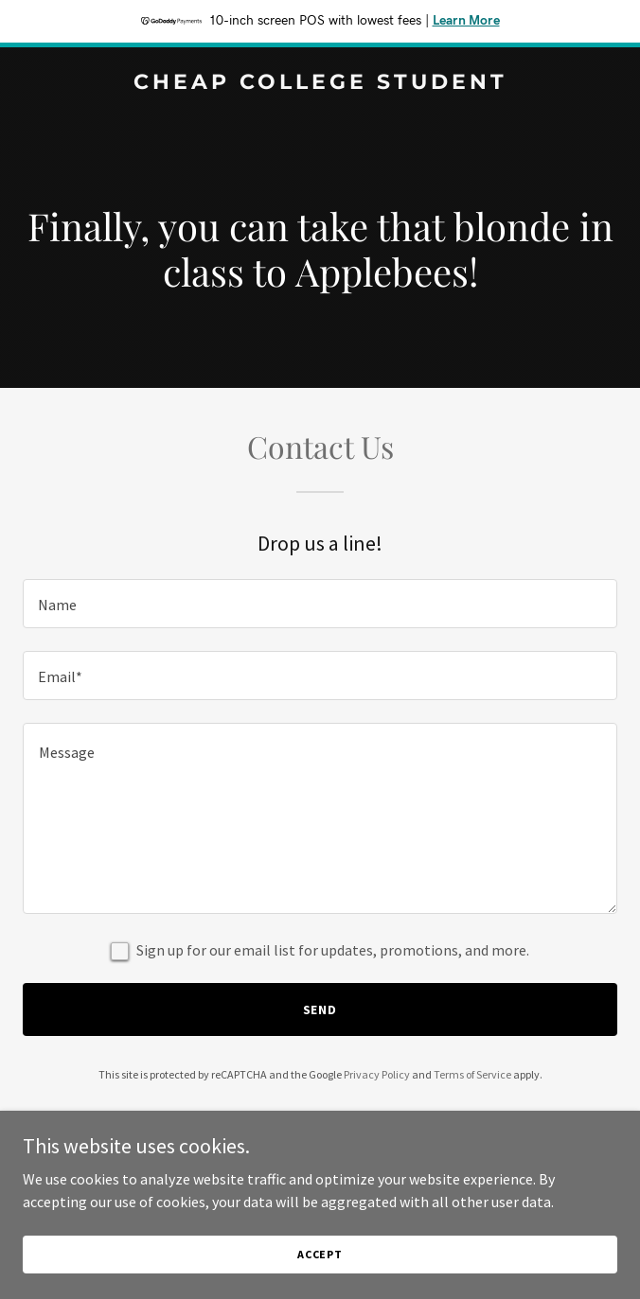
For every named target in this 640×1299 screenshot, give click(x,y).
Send (320, 1009)
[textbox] (320, 603)
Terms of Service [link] (472, 1074)
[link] (320, 83)
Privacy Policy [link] (377, 1074)
